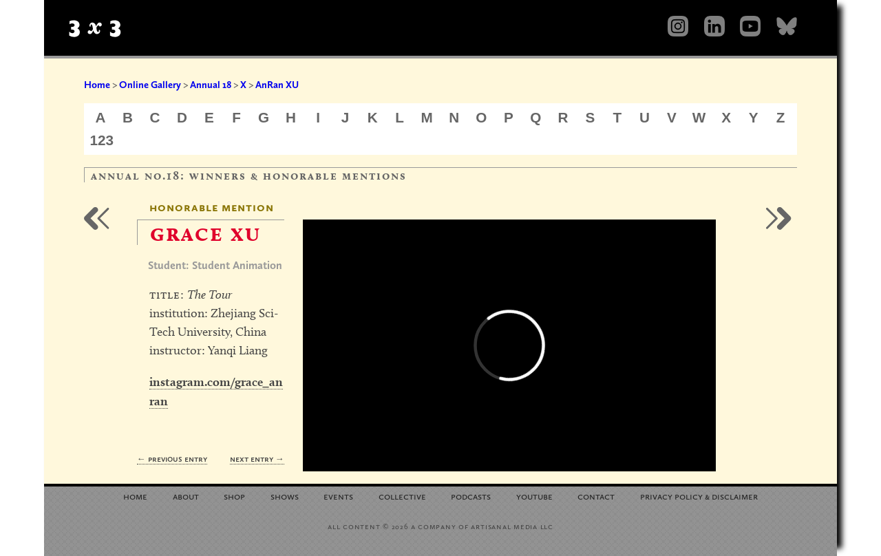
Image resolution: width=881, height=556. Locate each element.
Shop (234, 496)
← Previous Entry (172, 458)
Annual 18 (210, 84)
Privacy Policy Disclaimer (699, 496)
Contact (596, 496)
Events (338, 496)
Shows (284, 496)
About (186, 496)
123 (102, 140)
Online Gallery (150, 84)
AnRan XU (277, 84)
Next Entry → (257, 458)
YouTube (534, 496)
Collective (402, 496)
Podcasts (471, 496)
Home (97, 84)
